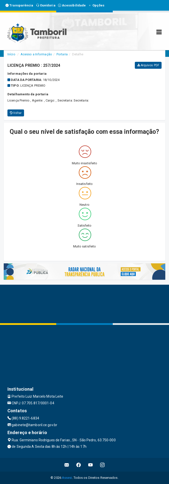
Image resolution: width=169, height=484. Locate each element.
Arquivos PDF (148, 65)
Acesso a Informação (36, 54)
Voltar (16, 113)
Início (11, 54)
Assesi (67, 478)
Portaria (62, 54)
